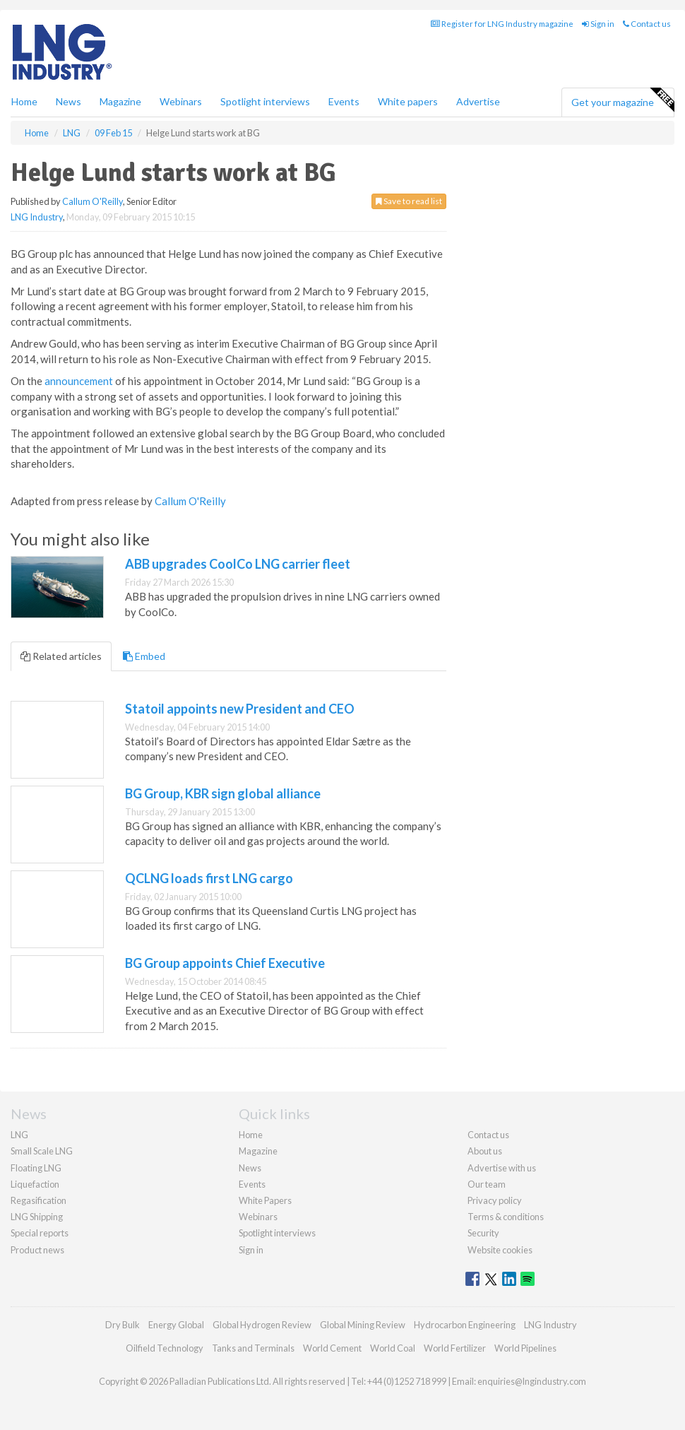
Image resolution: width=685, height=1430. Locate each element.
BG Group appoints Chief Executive (225, 963)
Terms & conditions (505, 1216)
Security (483, 1233)
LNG (19, 1134)
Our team (486, 1184)
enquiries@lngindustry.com (531, 1381)
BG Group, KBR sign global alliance (223, 793)
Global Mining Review (362, 1324)
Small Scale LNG (42, 1151)
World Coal (392, 1348)
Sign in (598, 23)
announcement (78, 380)
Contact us (647, 23)
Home (24, 101)
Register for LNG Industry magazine (502, 23)
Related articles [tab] (61, 656)
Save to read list (409, 201)
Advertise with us (501, 1168)
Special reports (39, 1233)
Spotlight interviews (265, 101)
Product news (37, 1249)
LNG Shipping (37, 1216)
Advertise (478, 101)
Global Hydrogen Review (262, 1324)
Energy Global (176, 1324)
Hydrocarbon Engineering (465, 1324)
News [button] (68, 101)
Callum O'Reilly (92, 201)
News (250, 1168)
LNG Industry (37, 217)
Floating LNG (36, 1168)
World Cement (332, 1348)
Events (343, 101)
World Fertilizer (455, 1348)
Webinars (181, 101)
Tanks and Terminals (253, 1348)
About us (484, 1151)
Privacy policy (494, 1200)
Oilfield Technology (164, 1348)
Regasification (38, 1200)
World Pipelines (525, 1348)
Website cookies (499, 1249)
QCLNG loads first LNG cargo (209, 878)
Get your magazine (622, 100)
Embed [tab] (144, 656)
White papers (408, 101)
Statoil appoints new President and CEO (240, 708)
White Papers (265, 1200)
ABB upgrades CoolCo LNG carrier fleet (237, 564)
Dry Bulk (122, 1324)
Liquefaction (35, 1184)
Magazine (120, 101)
